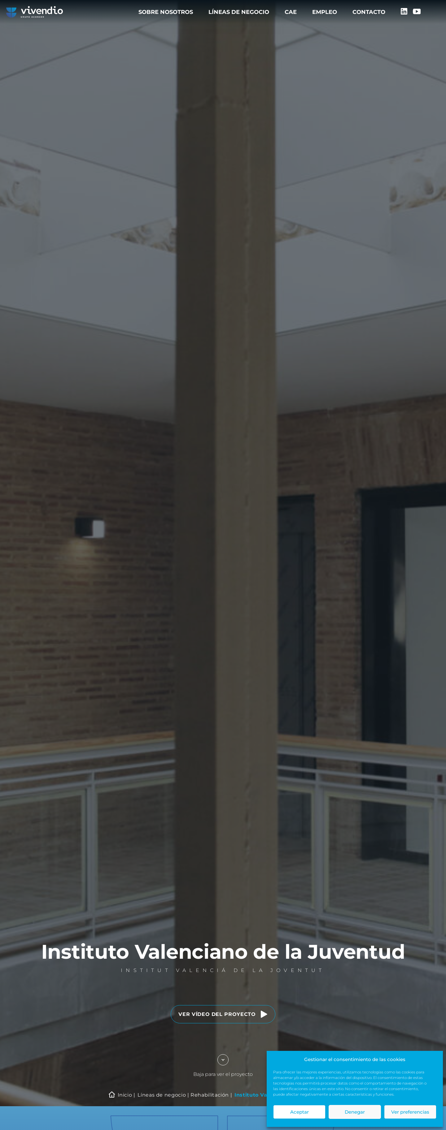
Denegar (355, 1112)
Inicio (125, 1095)
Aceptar (299, 1112)
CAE (291, 12)
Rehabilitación (209, 1095)
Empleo (324, 12)
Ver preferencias (410, 1112)
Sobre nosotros (165, 12)
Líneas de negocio (238, 12)
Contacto (368, 12)
